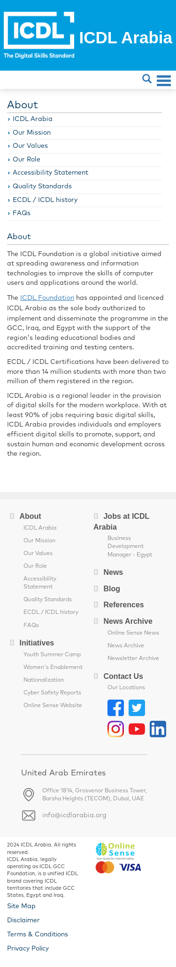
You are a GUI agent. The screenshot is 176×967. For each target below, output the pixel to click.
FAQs (22, 213)
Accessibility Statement (50, 172)
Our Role (26, 159)
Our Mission (32, 132)
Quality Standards (42, 186)
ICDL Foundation (47, 298)
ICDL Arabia (33, 119)
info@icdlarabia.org (74, 815)
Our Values (30, 146)
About (22, 105)
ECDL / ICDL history (45, 200)
